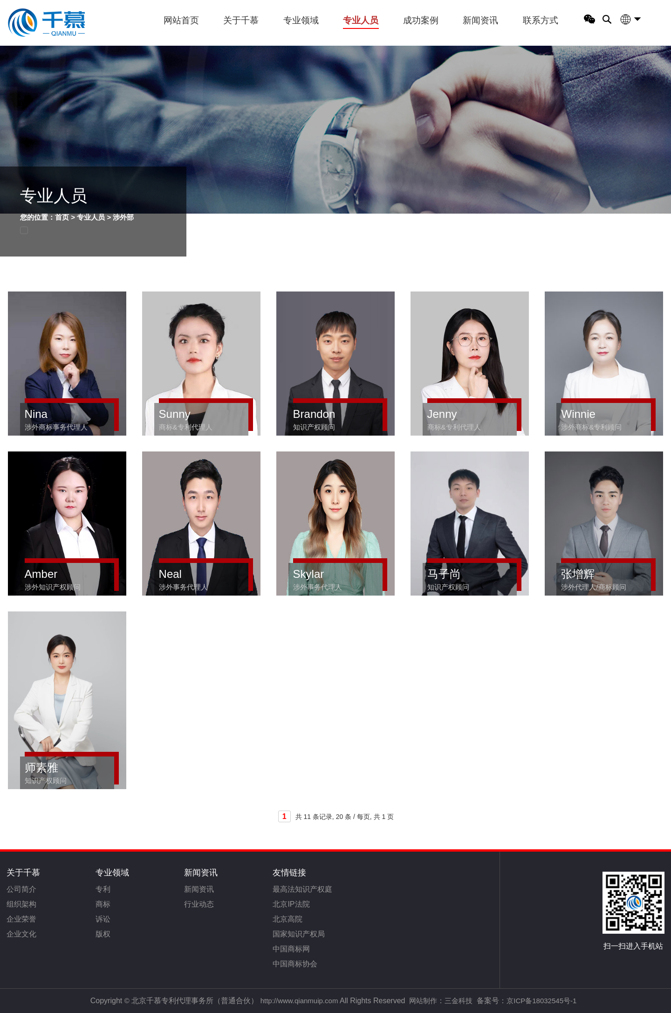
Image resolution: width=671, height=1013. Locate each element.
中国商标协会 (295, 964)
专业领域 (301, 20)
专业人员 (360, 20)
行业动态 (199, 904)
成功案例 (420, 20)
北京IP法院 (291, 904)
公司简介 (21, 889)
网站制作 (423, 1001)
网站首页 (181, 20)
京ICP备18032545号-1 (541, 1001)
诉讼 (103, 919)
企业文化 (21, 934)
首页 (62, 217)
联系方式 (540, 20)
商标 (103, 904)
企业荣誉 (21, 919)
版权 (103, 934)
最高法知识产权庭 (302, 889)
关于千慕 (241, 20)
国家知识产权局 (299, 934)
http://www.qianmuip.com (299, 1001)
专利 (103, 889)
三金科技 (458, 1001)
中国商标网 (291, 949)
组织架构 (21, 904)
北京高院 (287, 919)
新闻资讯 (480, 20)
